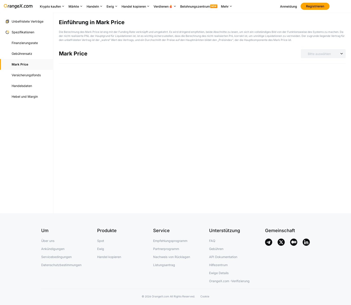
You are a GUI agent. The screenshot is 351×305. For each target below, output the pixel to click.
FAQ (212, 241)
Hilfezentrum (218, 265)
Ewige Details (219, 273)
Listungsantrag (164, 265)
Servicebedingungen (56, 257)
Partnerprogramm (166, 249)
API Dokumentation (223, 257)
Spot (100, 241)
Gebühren (216, 249)
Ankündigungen (52, 249)
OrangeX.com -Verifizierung (229, 281)
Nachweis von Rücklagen (171, 257)
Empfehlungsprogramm (170, 241)
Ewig (100, 249)
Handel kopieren (109, 257)
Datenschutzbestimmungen (61, 265)
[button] (26, 32)
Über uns (47, 241)
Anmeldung (288, 6)
